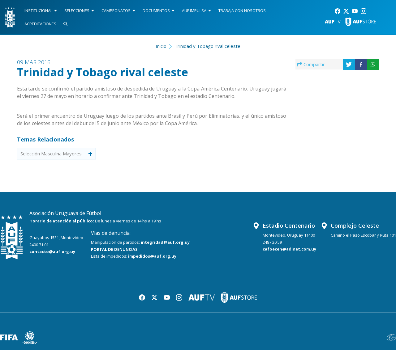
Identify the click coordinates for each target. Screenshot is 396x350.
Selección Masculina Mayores (51, 153)
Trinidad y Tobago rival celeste (207, 46)
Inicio (161, 46)
